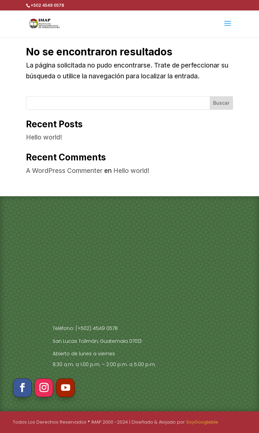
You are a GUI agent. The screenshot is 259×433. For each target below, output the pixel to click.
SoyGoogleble (202, 422)
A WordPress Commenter (64, 171)
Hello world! (44, 137)
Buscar (221, 103)
